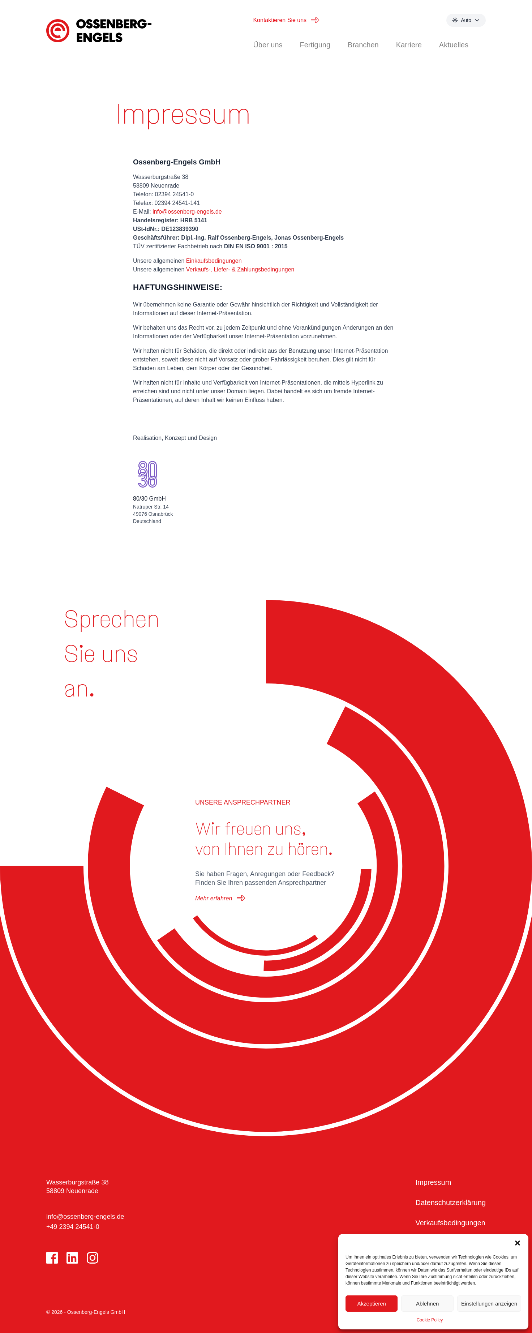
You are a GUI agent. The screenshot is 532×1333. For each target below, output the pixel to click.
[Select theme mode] (466, 20)
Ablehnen (427, 1303)
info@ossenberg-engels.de (187, 212)
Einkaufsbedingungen (214, 261)
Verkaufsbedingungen (450, 1223)
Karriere (409, 45)
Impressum (433, 1182)
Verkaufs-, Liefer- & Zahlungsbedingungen (240, 269)
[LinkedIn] (72, 1258)
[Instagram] (92, 1258)
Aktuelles (453, 45)
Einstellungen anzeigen (489, 1303)
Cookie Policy (430, 1320)
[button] (517, 1243)
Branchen (363, 45)
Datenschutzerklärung (450, 1202)
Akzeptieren (371, 1303)
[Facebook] (52, 1258)
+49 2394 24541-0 (72, 1226)
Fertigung (315, 45)
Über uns (267, 45)
